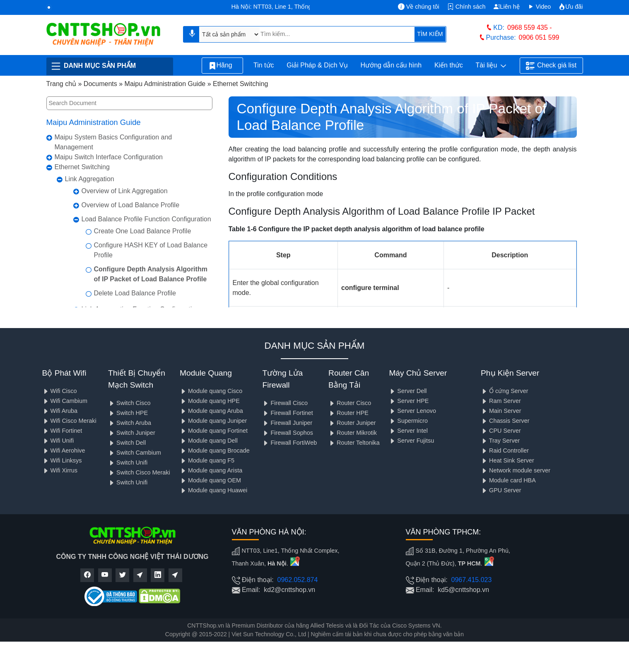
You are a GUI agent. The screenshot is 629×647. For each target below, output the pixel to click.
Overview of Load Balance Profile (131, 204)
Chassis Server (505, 420)
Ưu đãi (571, 6)
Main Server (501, 410)
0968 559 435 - (529, 27)
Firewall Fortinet (287, 413)
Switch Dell (127, 442)
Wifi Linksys (62, 460)
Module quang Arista (211, 470)
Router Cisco (349, 403)
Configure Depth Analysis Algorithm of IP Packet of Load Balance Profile (150, 274)
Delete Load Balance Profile (135, 293)
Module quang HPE (210, 401)
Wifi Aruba (60, 410)
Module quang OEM (210, 480)
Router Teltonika (354, 442)
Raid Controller (505, 450)
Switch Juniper (131, 432)
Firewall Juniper (287, 422)
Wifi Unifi (58, 440)
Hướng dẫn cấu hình (391, 65)
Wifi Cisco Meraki (69, 420)
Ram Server (501, 401)
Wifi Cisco (59, 391)
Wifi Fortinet (62, 430)
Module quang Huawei (213, 490)
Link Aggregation (89, 178)
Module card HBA (508, 480)
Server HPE (409, 401)
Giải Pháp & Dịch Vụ (317, 65)
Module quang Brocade (215, 450)
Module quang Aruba (211, 410)
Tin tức (263, 65)
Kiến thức (448, 65)
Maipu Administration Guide (93, 122)
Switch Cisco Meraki (139, 472)
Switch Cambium (134, 452)
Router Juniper (352, 422)
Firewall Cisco (285, 403)
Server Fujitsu (411, 440)
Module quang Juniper (213, 420)
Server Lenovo (412, 410)
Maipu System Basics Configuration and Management (113, 142)
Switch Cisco (129, 403)
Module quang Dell (209, 440)
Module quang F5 (207, 460)
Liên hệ (507, 6)
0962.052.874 (297, 579)
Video (539, 6)
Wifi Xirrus (60, 470)
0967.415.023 (471, 579)
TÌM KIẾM (430, 34)
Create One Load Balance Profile (142, 231)
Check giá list (551, 65)
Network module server (515, 470)
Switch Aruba (129, 422)
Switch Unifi (127, 462)
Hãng (222, 65)
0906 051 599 (539, 37)
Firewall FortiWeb (289, 442)
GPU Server (501, 490)
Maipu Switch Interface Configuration (109, 157)
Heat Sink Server (507, 460)
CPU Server (501, 430)
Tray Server (500, 440)
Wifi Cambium (65, 401)
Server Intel (408, 430)
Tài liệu (491, 65)
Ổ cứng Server (504, 391)
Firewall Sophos (287, 432)
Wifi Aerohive (63, 450)
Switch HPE (128, 413)
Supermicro (408, 420)
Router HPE (348, 413)
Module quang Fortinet (214, 430)
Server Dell (408, 391)
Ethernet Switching (82, 166)
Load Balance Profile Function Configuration (146, 219)
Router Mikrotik (352, 432)
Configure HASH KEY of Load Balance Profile (151, 250)
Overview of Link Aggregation (125, 190)
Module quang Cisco (211, 391)
